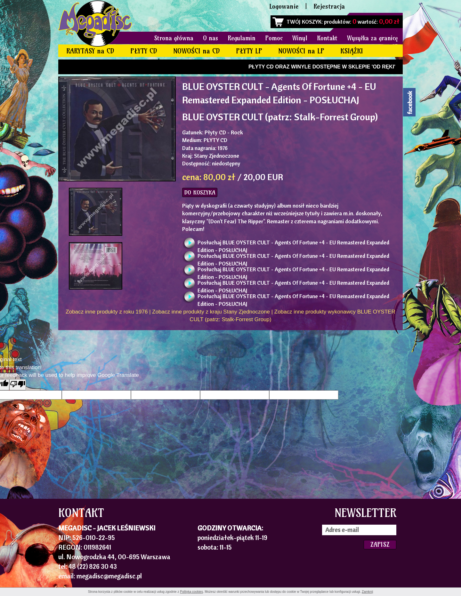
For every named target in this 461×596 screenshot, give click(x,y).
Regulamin (241, 38)
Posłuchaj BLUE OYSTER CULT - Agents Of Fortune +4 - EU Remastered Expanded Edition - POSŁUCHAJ (293, 244)
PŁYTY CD (143, 51)
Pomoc (274, 38)
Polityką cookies (191, 591)
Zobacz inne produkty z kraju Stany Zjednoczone (211, 312)
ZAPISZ (380, 544)
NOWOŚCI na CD (196, 51)
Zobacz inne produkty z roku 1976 (107, 312)
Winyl (299, 38)
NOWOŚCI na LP (301, 51)
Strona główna (173, 38)
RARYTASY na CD (90, 51)
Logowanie (284, 6)
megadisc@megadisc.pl (109, 576)
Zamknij (367, 591)
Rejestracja (329, 6)
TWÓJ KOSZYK (304, 21)
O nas (210, 38)
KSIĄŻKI (351, 51)
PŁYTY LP (249, 51)
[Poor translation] (17, 384)
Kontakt (327, 38)
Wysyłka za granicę (372, 38)
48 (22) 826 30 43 (93, 566)
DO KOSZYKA (199, 192)
